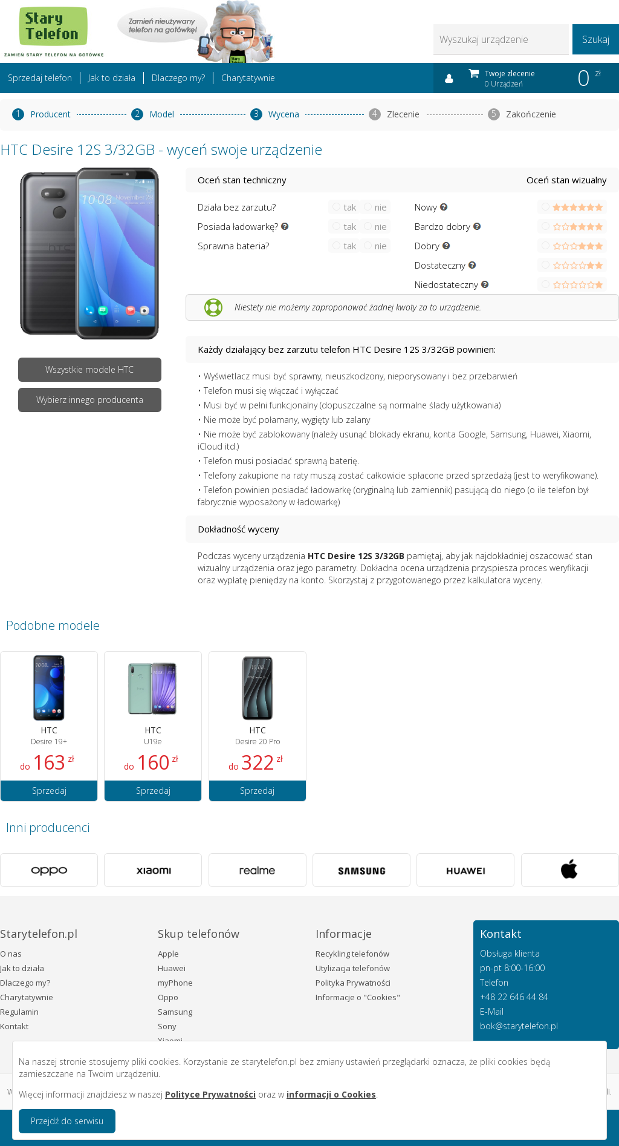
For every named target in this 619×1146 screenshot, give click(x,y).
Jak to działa (111, 77)
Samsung (175, 1011)
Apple (168, 953)
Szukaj (595, 39)
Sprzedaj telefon (40, 77)
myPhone (175, 982)
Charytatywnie (248, 77)
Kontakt (14, 1026)
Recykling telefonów (352, 953)
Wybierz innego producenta (89, 399)
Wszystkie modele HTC (89, 369)
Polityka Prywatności (353, 982)
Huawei (172, 968)
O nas (11, 953)
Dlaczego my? (178, 77)
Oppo (168, 997)
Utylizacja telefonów (353, 968)
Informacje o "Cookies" (358, 997)
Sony (167, 1026)
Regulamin (19, 1011)
